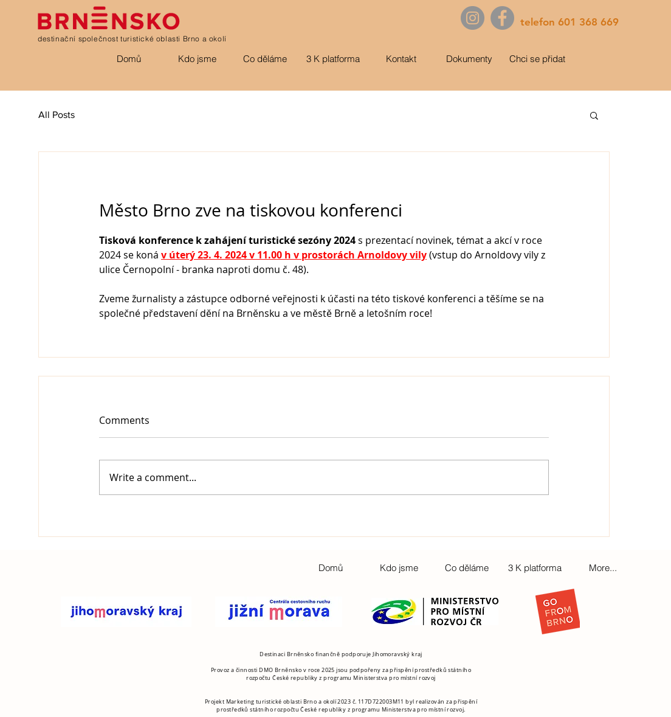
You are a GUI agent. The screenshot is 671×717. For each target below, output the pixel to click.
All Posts (56, 114)
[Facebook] (502, 18)
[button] (594, 115)
